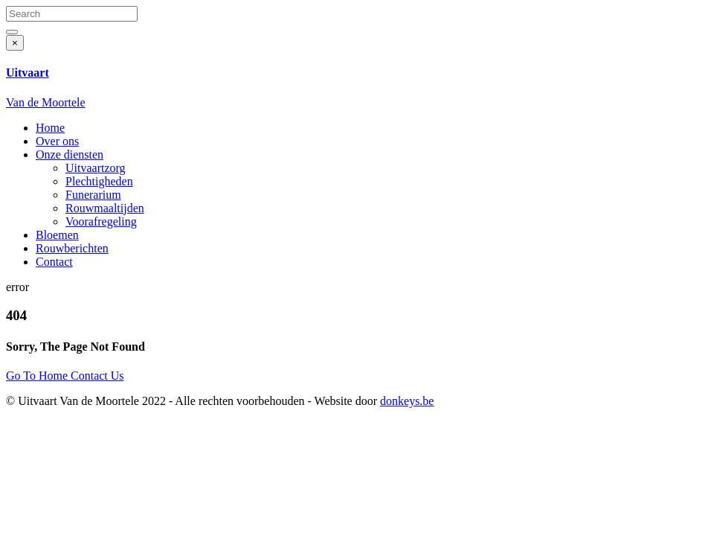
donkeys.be (407, 401)
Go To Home (38, 375)
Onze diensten (69, 154)
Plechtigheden (99, 181)
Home (50, 127)
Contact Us (97, 375)
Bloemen (57, 235)
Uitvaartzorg (95, 168)
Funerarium (93, 194)
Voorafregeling (101, 221)
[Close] (15, 43)
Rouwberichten (72, 248)
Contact (54, 261)
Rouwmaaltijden (104, 208)
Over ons (57, 141)
